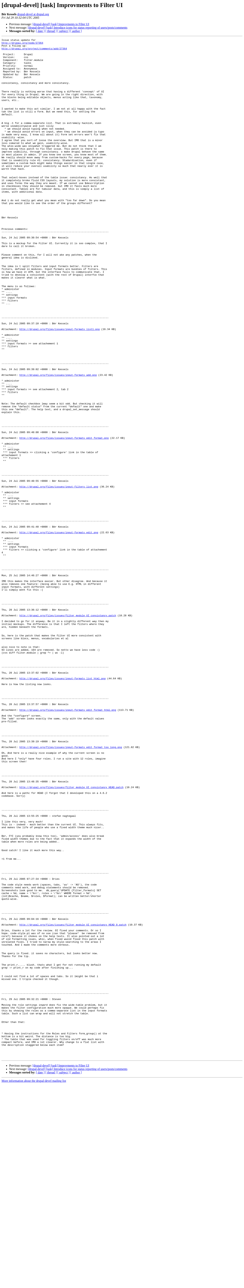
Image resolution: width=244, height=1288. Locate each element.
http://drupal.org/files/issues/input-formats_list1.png (59, 387)
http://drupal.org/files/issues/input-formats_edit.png (58, 631)
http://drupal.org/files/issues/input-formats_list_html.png (62, 806)
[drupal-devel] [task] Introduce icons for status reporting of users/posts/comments (78, 27)
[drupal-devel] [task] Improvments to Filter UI (61, 24)
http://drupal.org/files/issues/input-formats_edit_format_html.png (67, 844)
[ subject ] (63, 31)
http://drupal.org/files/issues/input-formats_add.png (58, 442)
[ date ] (40, 31)
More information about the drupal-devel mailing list (34, 1284)
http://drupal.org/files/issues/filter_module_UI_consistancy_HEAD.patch (71, 937)
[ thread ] (51, 31)
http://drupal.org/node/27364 (22, 44)
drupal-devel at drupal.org (33, 14)
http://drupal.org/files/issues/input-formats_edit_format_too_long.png (70, 889)
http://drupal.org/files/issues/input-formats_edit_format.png (64, 518)
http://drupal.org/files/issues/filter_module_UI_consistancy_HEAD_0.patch (73, 1102)
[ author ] (76, 31)
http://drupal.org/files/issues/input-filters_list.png (58, 576)
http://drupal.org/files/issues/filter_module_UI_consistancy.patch (67, 731)
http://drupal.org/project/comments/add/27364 (34, 50)
